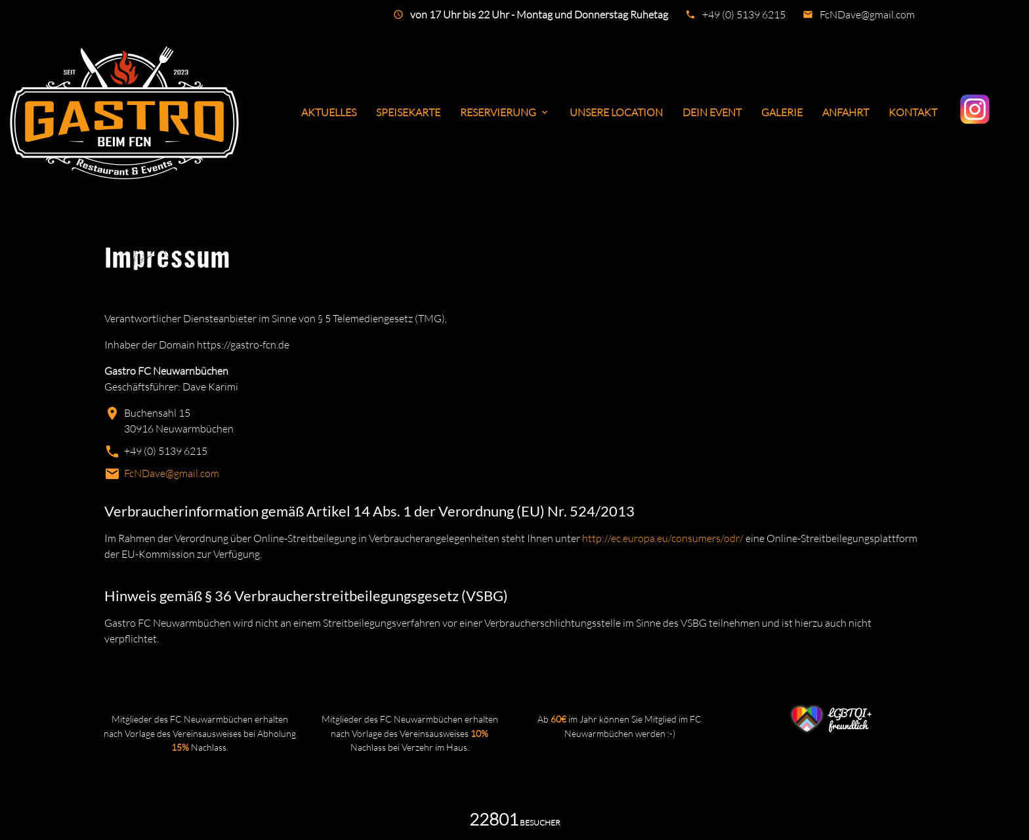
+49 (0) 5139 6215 (744, 14)
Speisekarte (408, 112)
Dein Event (712, 112)
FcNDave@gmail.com (867, 14)
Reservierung (505, 112)
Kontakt (913, 112)
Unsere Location (616, 112)
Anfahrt (845, 112)
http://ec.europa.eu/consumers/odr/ (663, 538)
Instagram (976, 109)
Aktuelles (328, 112)
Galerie (782, 112)
